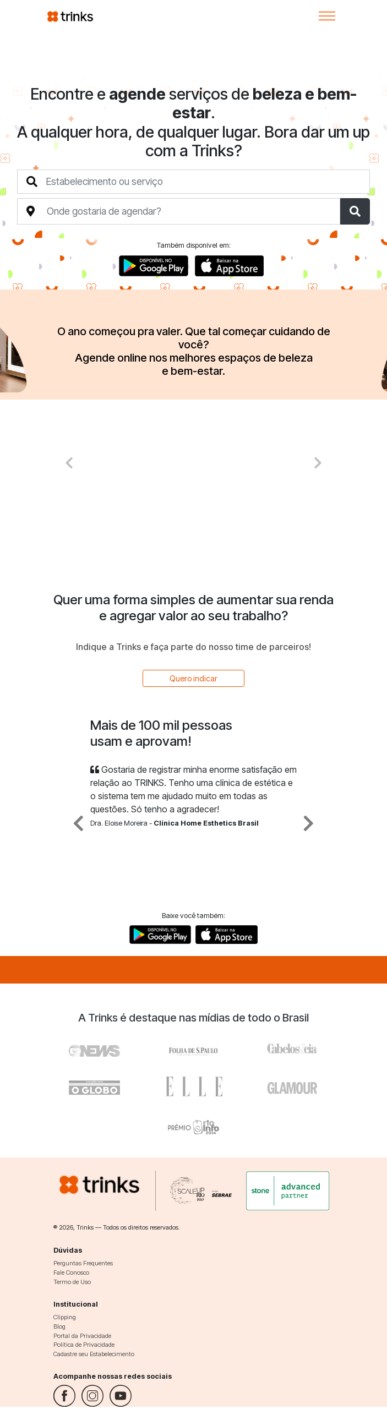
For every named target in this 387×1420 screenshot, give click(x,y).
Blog (59, 1326)
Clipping (64, 1317)
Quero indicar (193, 678)
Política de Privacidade (84, 1344)
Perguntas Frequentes (83, 1263)
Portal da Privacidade (82, 1336)
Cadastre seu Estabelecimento (93, 1354)
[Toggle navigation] (327, 16)
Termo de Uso (72, 1282)
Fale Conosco (71, 1272)
